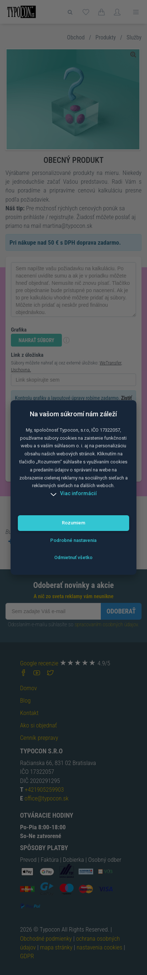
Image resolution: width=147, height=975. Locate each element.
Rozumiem (73, 522)
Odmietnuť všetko (73, 557)
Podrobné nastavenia (73, 540)
